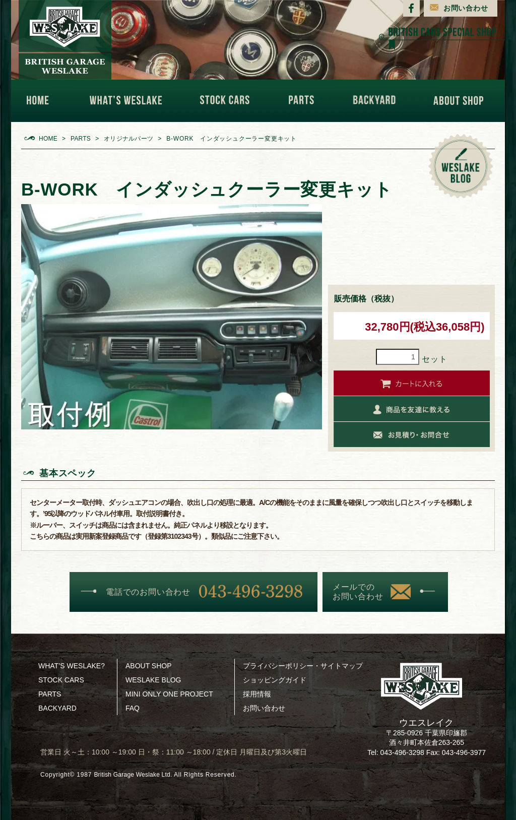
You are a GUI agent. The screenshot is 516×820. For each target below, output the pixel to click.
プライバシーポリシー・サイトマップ (303, 666)
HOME (42, 101)
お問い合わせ (465, 8)
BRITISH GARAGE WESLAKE (65, 40)
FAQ (132, 708)
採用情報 (257, 694)
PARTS (304, 101)
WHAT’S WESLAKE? (71, 666)
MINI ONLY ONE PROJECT (169, 694)
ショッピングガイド (274, 680)
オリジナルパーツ (132, 138)
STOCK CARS (229, 101)
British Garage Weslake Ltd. (137, 774)
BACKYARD (377, 101)
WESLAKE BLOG (153, 680)
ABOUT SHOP (461, 101)
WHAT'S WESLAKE (129, 101)
